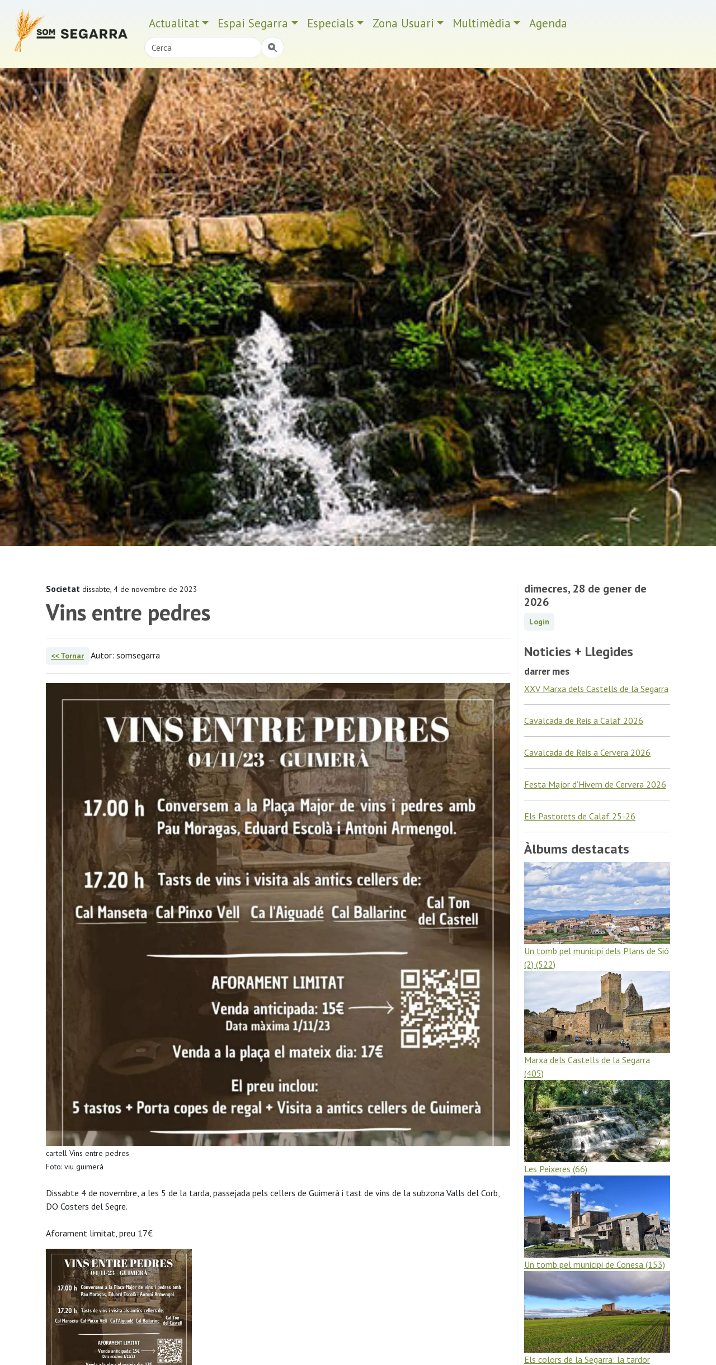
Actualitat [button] (174, 23)
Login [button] (539, 622)
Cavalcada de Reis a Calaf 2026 (583, 720)
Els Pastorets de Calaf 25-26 (579, 816)
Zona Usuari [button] (403, 23)
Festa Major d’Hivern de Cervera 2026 (595, 784)
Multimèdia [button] (482, 23)
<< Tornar (67, 656)
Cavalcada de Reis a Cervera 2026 (587, 752)
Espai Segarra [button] (253, 23)
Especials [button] (330, 23)
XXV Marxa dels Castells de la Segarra (596, 688)
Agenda (548, 23)
